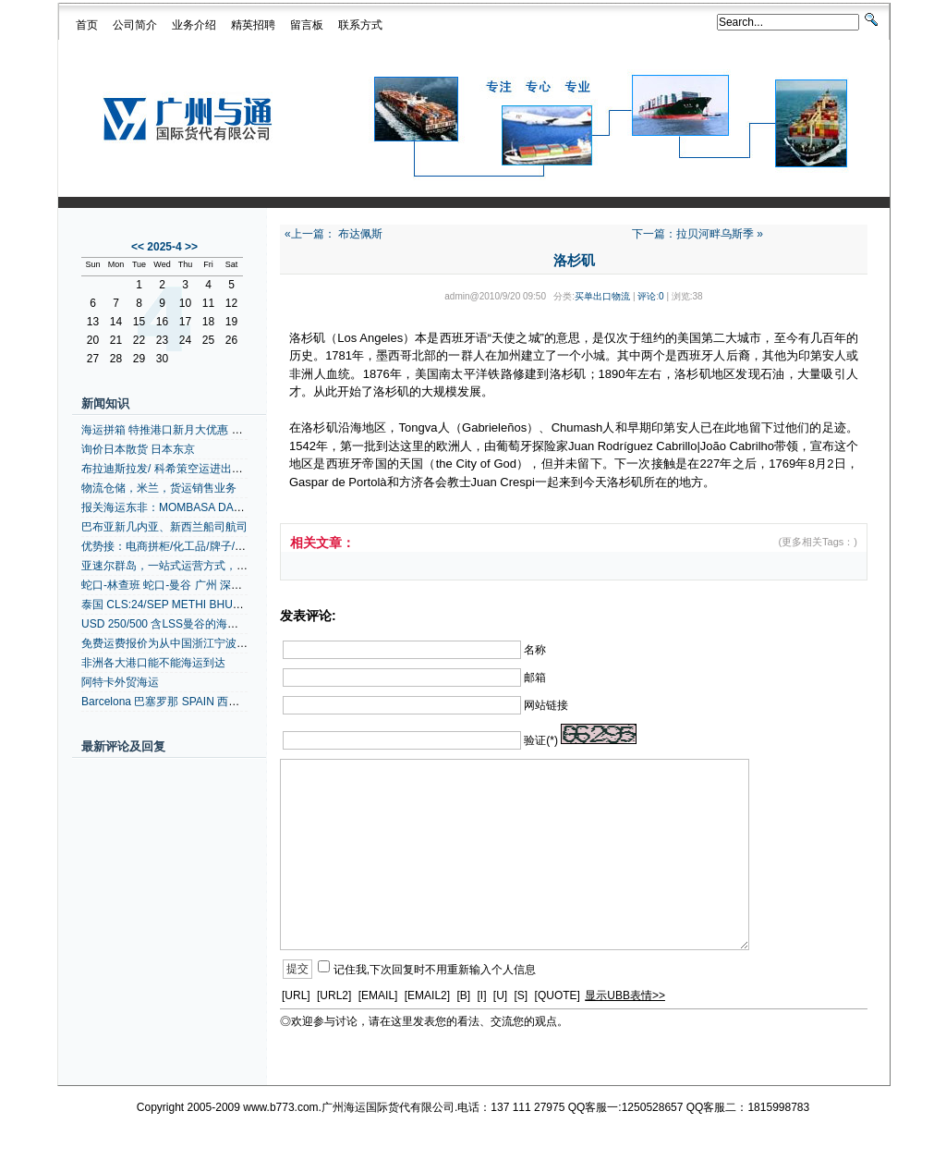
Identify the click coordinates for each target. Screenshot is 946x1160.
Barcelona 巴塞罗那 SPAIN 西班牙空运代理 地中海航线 (217, 701)
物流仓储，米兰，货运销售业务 (158, 488)
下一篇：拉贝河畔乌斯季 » (697, 233)
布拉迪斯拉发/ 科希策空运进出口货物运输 (184, 468)
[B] (463, 995)
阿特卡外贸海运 (120, 682)
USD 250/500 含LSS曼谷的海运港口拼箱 (182, 623)
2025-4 (164, 246)
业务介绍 (194, 24)
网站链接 (546, 705)
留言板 (306, 24)
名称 (535, 648)
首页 (87, 24)
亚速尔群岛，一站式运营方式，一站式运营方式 (197, 565)
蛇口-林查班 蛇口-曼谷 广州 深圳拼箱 (172, 585)
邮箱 (535, 676)
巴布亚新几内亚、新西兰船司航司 (164, 526)
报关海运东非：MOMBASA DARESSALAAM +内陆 (207, 507)
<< (137, 246)
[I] (481, 995)
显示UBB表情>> (625, 995)
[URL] (296, 995)
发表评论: (308, 615)
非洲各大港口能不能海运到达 (153, 662)
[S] (521, 995)
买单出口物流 (602, 296)
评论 (646, 296)
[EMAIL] (378, 995)
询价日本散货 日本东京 (138, 449)
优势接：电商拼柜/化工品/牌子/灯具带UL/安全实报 (205, 546)
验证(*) (541, 740)
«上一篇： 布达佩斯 (333, 233)
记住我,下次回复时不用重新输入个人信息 (435, 968)
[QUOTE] (557, 995)
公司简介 (135, 24)
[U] (500, 995)
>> (191, 246)
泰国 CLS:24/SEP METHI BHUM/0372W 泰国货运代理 (215, 604)
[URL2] (334, 995)
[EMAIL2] (427, 995)
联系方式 (360, 24)
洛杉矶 (574, 260)
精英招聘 (253, 24)
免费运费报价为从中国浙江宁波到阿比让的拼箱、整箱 (214, 643)
